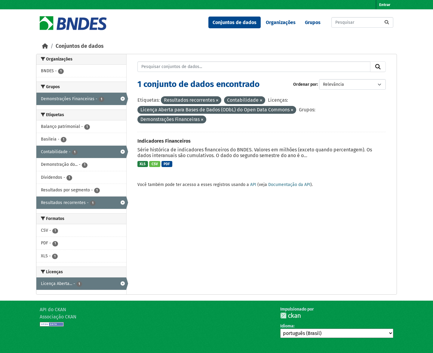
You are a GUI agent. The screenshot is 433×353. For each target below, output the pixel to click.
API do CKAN (53, 309)
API (253, 184)
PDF (167, 164)
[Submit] (387, 22)
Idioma (286, 326)
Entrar (384, 4)
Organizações (281, 22)
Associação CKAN (58, 317)
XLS (143, 164)
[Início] (45, 46)
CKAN (290, 315)
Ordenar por (305, 84)
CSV (155, 164)
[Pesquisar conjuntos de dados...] (362, 22)
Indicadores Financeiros (164, 141)
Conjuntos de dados (234, 22)
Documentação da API (289, 184)
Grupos (313, 22)
